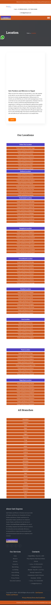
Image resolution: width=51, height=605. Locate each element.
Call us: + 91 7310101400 (36, 580)
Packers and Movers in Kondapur (25, 216)
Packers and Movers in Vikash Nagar (25, 148)
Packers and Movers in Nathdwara (25, 398)
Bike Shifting (15, 567)
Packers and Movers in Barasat (25, 177)
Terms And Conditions (15, 580)
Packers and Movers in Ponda (25, 334)
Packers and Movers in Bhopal (25, 168)
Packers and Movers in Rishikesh (25, 268)
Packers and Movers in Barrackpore (26, 180)
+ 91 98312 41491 (22, 9)
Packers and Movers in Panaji (25, 325)
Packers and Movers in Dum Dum (25, 189)
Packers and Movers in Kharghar (25, 304)
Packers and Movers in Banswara (25, 386)
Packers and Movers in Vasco (25, 328)
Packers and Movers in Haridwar (25, 265)
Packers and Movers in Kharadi (25, 362)
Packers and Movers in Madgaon (25, 337)
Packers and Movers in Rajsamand (25, 404)
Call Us (12, 119)
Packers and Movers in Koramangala (25, 249)
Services (15, 561)
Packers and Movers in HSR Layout (25, 243)
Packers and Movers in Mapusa (25, 331)
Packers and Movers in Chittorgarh (25, 389)
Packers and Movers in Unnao (25, 154)
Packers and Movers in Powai (25, 310)
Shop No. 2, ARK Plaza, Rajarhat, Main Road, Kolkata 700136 (36, 558)
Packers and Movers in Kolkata (25, 174)
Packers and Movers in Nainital (25, 277)
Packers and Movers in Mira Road (25, 307)
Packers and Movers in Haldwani (25, 274)
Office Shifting (15, 575)
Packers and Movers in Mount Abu (25, 395)
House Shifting (15, 572)
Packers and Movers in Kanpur (25, 162)
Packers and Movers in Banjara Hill (25, 210)
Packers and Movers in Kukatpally (25, 222)
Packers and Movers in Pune (25, 353)
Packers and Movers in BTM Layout (25, 252)
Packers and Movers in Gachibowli (25, 219)
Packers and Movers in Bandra (25, 313)
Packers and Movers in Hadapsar (25, 359)
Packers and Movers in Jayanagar (25, 240)
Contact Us (15, 564)
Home (28, 33)
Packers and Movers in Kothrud (25, 368)
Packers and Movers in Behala (25, 183)
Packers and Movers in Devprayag (25, 282)
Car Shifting (15, 569)
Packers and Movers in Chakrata (25, 280)
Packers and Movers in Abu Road (25, 383)
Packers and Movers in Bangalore (25, 231)
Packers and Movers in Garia (25, 192)
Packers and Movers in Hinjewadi (25, 374)
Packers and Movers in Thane (25, 295)
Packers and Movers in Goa (25, 323)
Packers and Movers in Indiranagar (25, 234)
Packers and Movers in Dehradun (25, 262)
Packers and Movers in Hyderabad (25, 201)
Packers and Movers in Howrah (25, 195)
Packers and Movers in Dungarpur (25, 392)
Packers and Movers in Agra (25, 165)
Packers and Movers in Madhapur (25, 213)
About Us (15, 558)
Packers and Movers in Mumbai (25, 292)
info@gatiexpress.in (25, 13)
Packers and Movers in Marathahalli (25, 237)
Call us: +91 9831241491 (36, 564)
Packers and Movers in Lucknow (25, 151)
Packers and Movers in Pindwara (25, 401)
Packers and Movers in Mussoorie (25, 157)
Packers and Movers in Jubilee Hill (25, 207)
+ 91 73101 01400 (32, 9)
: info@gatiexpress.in (36, 567)
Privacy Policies (15, 578)
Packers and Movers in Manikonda (25, 204)
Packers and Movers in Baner (25, 371)
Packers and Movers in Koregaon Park (25, 365)
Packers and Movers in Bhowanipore (25, 186)
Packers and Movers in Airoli (25, 298)
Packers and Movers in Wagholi (25, 356)
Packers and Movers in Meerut (25, 159)
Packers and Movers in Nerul (25, 301)
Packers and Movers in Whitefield (25, 246)
